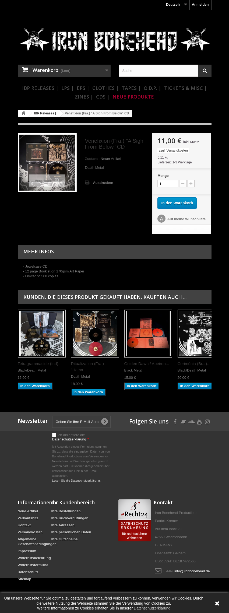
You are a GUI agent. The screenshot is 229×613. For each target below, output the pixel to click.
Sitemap (24, 579)
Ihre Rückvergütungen (70, 518)
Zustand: (92, 159)
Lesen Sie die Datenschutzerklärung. (76, 480)
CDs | (103, 96)
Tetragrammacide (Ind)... (40, 363)
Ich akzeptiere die (70, 437)
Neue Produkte (133, 96)
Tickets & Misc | (185, 88)
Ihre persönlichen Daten (71, 532)
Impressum (27, 551)
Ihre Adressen (63, 525)
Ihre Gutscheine (64, 539)
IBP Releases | (40, 88)
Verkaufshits (28, 518)
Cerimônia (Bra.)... (194, 363)
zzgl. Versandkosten (173, 150)
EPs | (83, 88)
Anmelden (200, 4)
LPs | (67, 88)
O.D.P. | (152, 88)
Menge (162, 176)
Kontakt (24, 525)
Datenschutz (28, 572)
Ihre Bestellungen (66, 511)
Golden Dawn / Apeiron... (146, 363)
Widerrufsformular (33, 565)
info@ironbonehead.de (192, 571)
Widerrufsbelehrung (34, 558)
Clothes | (105, 88)
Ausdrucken (103, 183)
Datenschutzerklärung (69, 439)
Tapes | (131, 88)
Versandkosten (30, 532)
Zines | (84, 96)
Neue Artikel (28, 511)
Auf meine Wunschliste (186, 219)
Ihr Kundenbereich (73, 502)
